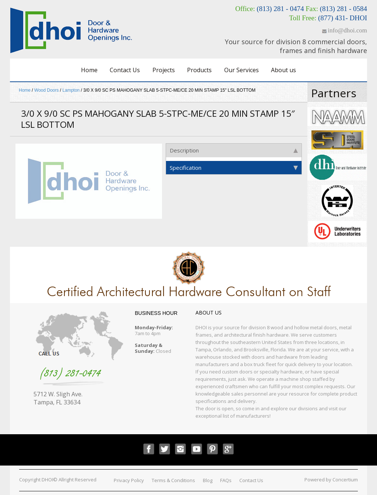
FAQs (226, 480)
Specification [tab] (234, 167)
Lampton (71, 90)
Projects (163, 70)
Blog (207, 480)
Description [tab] (234, 150)
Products (199, 70)
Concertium (345, 479)
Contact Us (125, 70)
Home (89, 70)
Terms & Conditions (173, 480)
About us (283, 70)
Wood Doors (46, 90)
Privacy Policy (129, 480)
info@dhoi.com (347, 30)
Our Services (241, 70)
